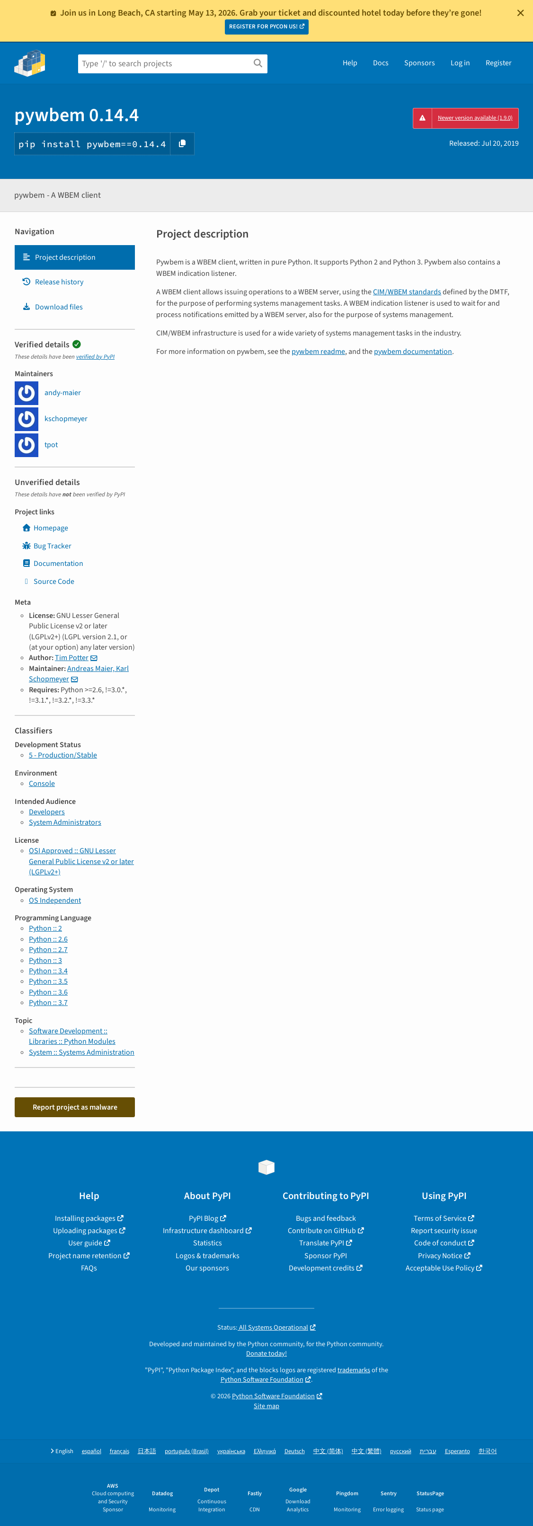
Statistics (207, 1243)
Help (350, 63)
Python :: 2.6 (48, 939)
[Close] (520, 13)
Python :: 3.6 (48, 992)
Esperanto (457, 1451)
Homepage (45, 528)
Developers (47, 812)
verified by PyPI (95, 357)
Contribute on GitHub (322, 1231)
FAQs (89, 1268)
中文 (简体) (328, 1451)
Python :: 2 (45, 928)
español (91, 1451)
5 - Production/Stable (63, 755)
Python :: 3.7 (48, 1002)
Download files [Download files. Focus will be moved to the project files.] (52, 307)
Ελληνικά (265, 1451)
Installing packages (85, 1218)
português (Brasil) (187, 1451)
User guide (85, 1243)
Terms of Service (440, 1218)
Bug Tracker (46, 546)
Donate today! (266, 1353)
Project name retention (85, 1256)
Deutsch (294, 1451)
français (119, 1451)
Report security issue (444, 1231)
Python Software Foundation (262, 1380)
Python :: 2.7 (48, 949)
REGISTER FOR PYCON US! (263, 26)
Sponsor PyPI (325, 1256)
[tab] (75, 257)
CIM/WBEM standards (407, 292)
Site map (266, 1406)
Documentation (52, 563)
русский (400, 1451)
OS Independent (55, 900)
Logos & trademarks (208, 1256)
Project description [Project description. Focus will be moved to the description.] (59, 257)
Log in (460, 63)
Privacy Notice (440, 1256)
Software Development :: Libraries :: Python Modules (72, 1036)
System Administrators (65, 822)
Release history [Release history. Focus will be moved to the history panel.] (52, 282)
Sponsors (419, 63)
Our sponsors (207, 1268)
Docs (381, 63)
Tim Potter (72, 658)
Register (499, 63)
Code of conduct (440, 1243)
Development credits (322, 1268)
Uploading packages (85, 1231)
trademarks (354, 1370)
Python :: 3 (45, 960)
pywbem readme (318, 351)
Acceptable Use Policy (440, 1268)
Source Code (48, 581)
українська (231, 1451)
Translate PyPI (321, 1243)
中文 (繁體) (367, 1451)
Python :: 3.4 (48, 971)
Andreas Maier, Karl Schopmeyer (79, 673)
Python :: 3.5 (48, 981)
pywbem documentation (413, 351)
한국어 (488, 1451)
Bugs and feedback (326, 1218)
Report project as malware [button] (75, 1107)
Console (42, 783)
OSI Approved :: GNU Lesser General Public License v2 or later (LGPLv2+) (81, 861)
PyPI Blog (203, 1218)
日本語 (147, 1451)
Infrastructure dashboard (203, 1231)
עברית (428, 1451)
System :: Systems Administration (81, 1052)
